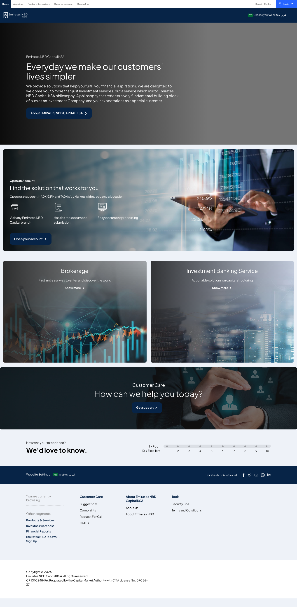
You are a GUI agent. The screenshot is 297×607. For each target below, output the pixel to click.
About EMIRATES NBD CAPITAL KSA (56, 113)
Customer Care (91, 497)
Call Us (84, 523)
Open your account (28, 239)
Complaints (88, 510)
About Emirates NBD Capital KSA (141, 498)
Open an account (63, 4)
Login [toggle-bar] (285, 3)
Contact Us (83, 4)
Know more (73, 288)
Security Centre (261, 3)
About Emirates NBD (140, 514)
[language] (64, 474)
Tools (175, 497)
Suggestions (89, 504)
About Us (18, 4)
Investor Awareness (40, 526)
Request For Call (91, 516)
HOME (5, 4)
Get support (145, 407)
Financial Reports (38, 531)
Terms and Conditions (187, 510)
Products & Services (39, 4)
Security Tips (180, 504)
